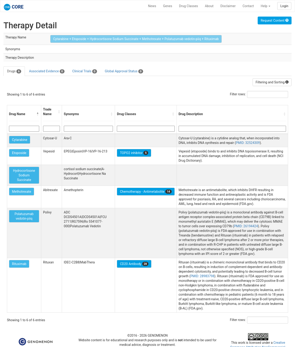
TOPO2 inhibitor (134, 153)
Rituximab (19, 264)
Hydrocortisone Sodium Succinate (24, 175)
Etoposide (19, 153)
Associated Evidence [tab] (46, 71)
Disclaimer (228, 6)
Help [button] (265, 6)
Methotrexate (21, 191)
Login (284, 6)
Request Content (275, 20)
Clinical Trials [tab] (84, 71)
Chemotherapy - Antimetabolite (145, 192)
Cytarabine (19, 140)
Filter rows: (238, 94)
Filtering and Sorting (272, 82)
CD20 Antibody (134, 264)
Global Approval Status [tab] (124, 71)
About (209, 6)
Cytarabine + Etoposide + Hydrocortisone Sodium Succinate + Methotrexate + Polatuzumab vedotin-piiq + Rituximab (136, 39)
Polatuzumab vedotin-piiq (24, 216)
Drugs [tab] (14, 71)
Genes (167, 6)
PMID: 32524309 (248, 143)
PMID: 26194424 (246, 226)
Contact (248, 6)
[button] (37, 114)
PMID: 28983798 (202, 276)
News (152, 6)
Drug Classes (188, 6)
